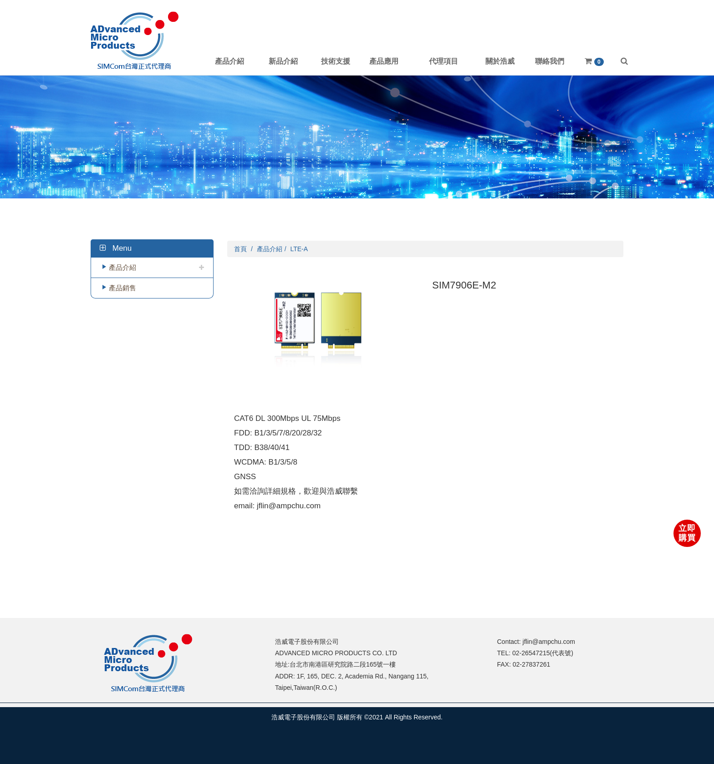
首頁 (240, 249)
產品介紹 (122, 267)
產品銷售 (122, 288)
